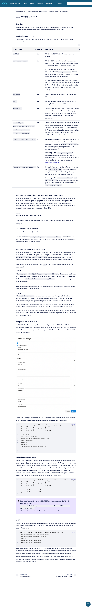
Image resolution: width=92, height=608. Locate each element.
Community (40, 3)
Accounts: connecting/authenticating (58, 11)
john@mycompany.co (52, 162)
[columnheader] (24, 49)
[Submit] (68, 3)
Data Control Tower (15, 3)
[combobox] (79, 3)
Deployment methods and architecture (37, 11)
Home (25, 3)
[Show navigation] (88, 604)
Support (32, 3)
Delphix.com (49, 3)
